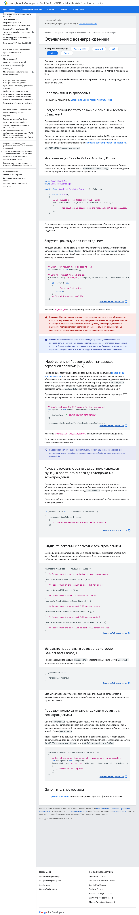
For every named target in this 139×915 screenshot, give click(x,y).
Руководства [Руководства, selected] (9, 9)
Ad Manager (22, 3)
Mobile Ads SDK (50, 3)
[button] (17, 55)
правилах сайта (119, 811)
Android (80, 49)
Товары (58, 33)
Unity (52, 53)
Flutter (67, 53)
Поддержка (78, 9)
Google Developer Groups (49, 876)
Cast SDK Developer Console (101, 898)
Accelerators (44, 885)
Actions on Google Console (100, 893)
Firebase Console (96, 889)
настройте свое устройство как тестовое (105, 142)
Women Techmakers (48, 889)
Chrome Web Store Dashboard (102, 902)
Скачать (51, 9)
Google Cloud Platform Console (102, 881)
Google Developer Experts (50, 881)
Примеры (64, 9)
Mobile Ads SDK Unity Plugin (84, 3)
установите (91, 100)
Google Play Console (97, 885)
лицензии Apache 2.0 (78, 811)
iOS (113, 49)
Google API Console (97, 876)
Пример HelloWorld (59, 796)
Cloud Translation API (88, 24)
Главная (48, 33)
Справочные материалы (31, 9)
